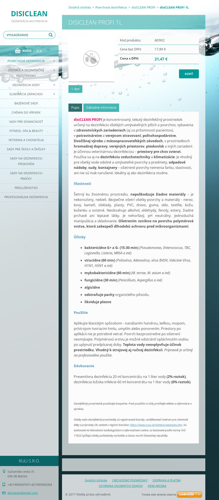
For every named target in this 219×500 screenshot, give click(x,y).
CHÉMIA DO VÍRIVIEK (26, 112)
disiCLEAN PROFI (143, 7)
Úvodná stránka (79, 7)
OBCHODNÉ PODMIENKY (130, 480)
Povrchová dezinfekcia (26, 61)
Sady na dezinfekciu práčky (26, 176)
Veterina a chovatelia (26, 140)
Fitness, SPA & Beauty (26, 131)
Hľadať (51, 35)
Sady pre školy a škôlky (26, 149)
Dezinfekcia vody (26, 85)
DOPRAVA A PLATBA (167, 480)
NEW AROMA (157, 486)
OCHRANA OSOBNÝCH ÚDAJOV (121, 486)
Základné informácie (101, 107)
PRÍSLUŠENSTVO (26, 188)
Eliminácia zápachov (26, 94)
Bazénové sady (26, 103)
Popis (75, 107)
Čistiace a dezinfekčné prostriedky (26, 73)
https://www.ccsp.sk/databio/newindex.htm (156, 425)
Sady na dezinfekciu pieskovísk (26, 161)
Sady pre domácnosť (26, 122)
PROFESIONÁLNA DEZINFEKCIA (26, 197)
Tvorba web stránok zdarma (159, 494)
